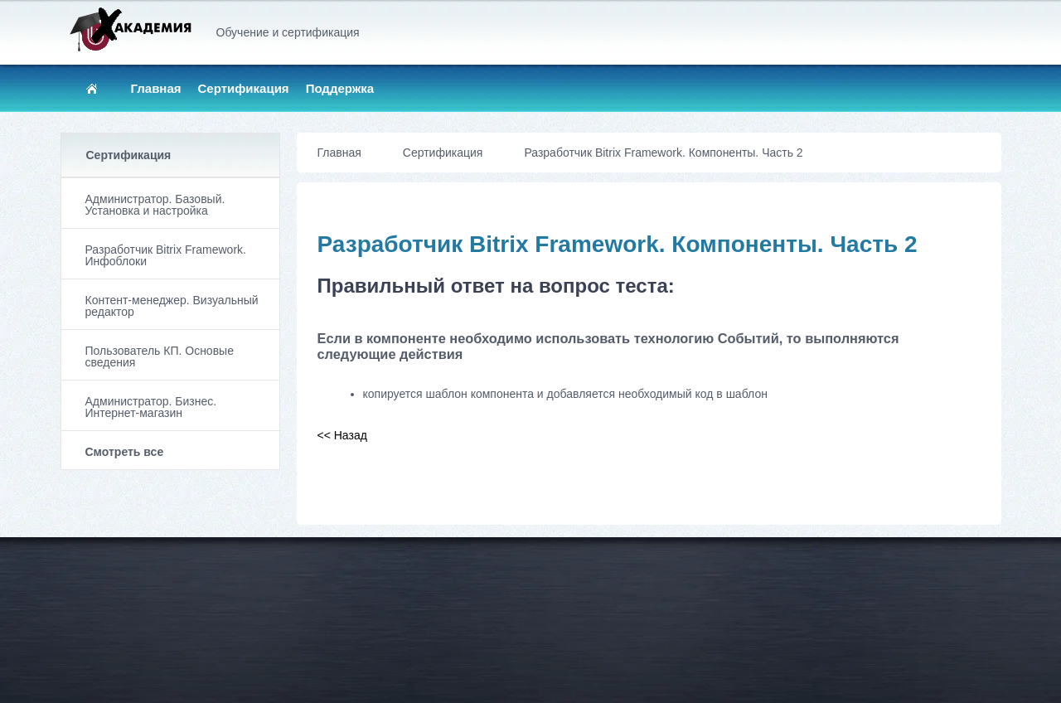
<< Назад (342, 435)
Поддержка (340, 88)
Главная (156, 88)
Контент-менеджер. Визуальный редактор (172, 305)
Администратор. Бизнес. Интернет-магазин (151, 407)
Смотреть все (124, 451)
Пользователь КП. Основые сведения (159, 356)
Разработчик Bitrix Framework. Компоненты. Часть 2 (663, 152)
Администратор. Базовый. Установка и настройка (155, 204)
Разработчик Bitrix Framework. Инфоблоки (165, 255)
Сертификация (243, 88)
